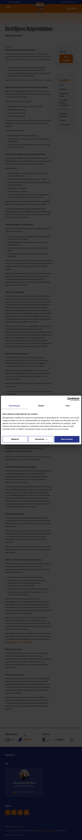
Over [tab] (68, 406)
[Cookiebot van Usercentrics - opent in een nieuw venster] (70, 399)
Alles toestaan (67, 439)
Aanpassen (41, 439)
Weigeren (15, 439)
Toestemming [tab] (14, 406)
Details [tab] (41, 406)
